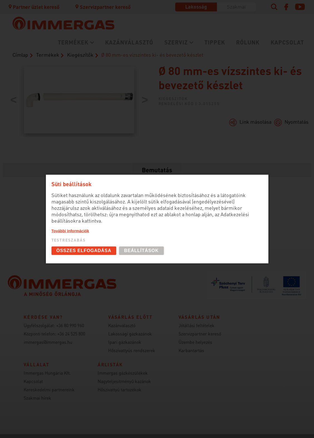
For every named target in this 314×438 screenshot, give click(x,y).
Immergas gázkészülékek (123, 373)
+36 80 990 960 (70, 325)
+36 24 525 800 (71, 334)
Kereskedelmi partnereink (49, 389)
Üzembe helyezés (195, 342)
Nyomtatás (296, 121)
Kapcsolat (287, 42)
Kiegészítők (80, 54)
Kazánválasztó (129, 42)
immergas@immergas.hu (48, 342)
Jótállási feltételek (196, 325)
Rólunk (247, 42)
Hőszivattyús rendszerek (131, 350)
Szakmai (236, 6)
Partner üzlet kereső (34, 7)
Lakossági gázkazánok (130, 334)
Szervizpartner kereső (102, 7)
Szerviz (176, 42)
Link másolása (255, 121)
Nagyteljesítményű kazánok (124, 381)
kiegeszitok (173, 98)
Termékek (73, 42)
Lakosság (196, 6)
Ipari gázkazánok (124, 342)
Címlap (20, 54)
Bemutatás (157, 170)
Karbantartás (191, 350)
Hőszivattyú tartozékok (119, 389)
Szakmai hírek (37, 398)
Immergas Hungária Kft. (47, 373)
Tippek (214, 42)
